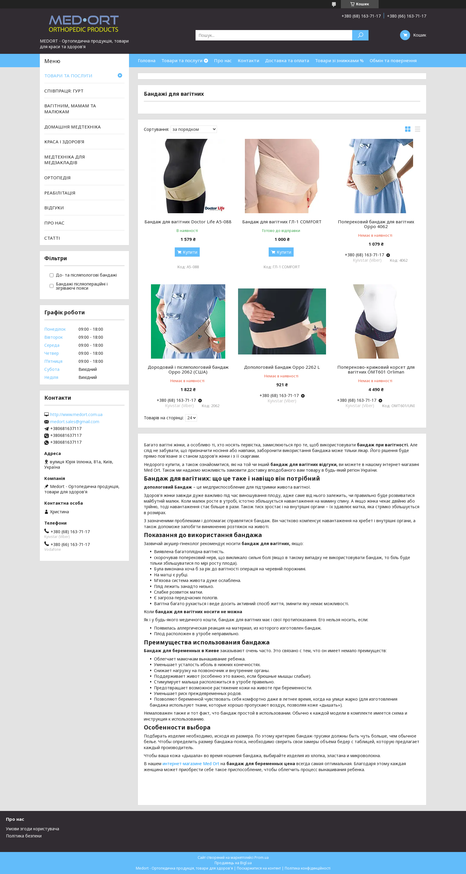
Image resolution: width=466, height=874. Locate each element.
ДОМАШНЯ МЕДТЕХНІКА (72, 126)
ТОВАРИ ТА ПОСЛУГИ (68, 76)
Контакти (248, 60)
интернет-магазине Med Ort (192, 763)
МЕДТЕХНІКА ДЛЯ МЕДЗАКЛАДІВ (64, 160)
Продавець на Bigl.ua (233, 862)
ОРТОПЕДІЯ (57, 178)
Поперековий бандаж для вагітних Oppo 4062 (376, 224)
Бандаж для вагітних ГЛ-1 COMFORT (282, 221)
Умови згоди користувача (32, 828)
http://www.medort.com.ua (76, 414)
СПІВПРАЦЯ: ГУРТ (64, 91)
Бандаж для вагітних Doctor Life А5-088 (188, 221)
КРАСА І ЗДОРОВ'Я (64, 142)
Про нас (223, 60)
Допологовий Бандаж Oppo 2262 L (282, 367)
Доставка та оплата (287, 60)
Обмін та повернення (393, 60)
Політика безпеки (24, 836)
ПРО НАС (54, 223)
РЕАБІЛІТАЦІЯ (59, 193)
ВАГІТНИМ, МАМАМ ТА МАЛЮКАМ (70, 108)
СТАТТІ (52, 238)
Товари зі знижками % (339, 60)
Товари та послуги (181, 60)
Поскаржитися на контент (259, 868)
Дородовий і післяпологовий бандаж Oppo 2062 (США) (188, 369)
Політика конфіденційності (307, 868)
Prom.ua (261, 857)
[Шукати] (360, 35)
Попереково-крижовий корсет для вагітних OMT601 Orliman (376, 369)
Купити (190, 252)
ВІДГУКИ (54, 208)
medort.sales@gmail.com (74, 421)
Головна (146, 60)
